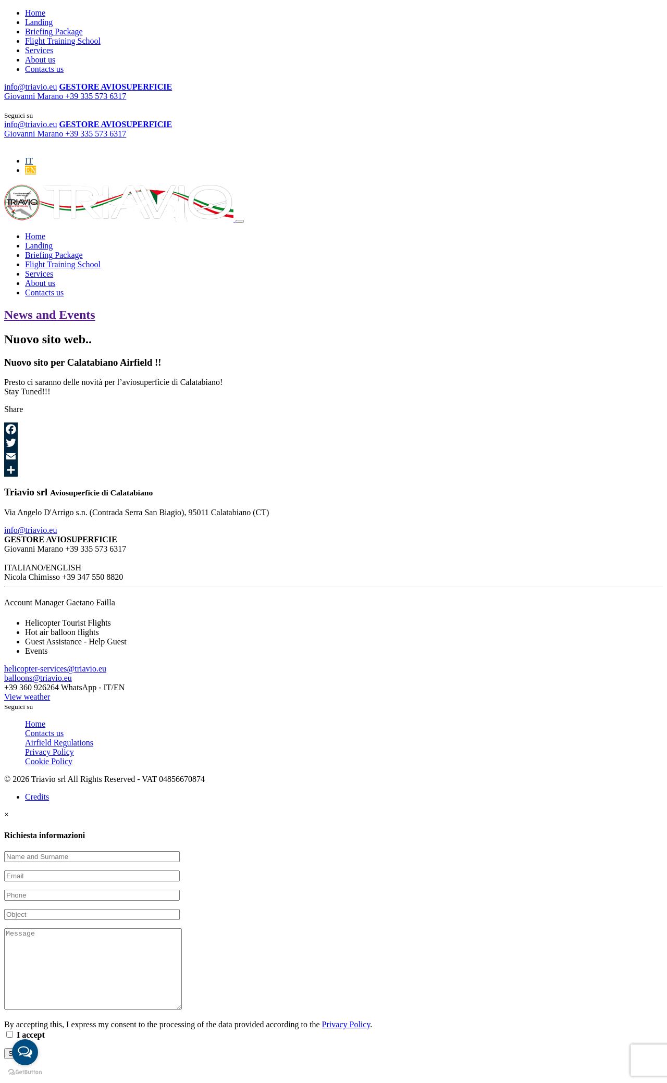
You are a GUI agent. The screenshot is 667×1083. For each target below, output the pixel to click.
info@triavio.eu (30, 530)
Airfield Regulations (59, 742)
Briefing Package (54, 31)
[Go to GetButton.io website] (25, 1072)
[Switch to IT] (29, 160)
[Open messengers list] (25, 1052)
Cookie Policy (48, 761)
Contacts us (44, 69)
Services (39, 50)
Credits (37, 796)
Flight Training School (63, 40)
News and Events (49, 314)
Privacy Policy (49, 752)
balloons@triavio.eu (38, 678)
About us (40, 59)
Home (35, 12)
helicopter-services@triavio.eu (55, 668)
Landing (39, 22)
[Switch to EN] (30, 170)
